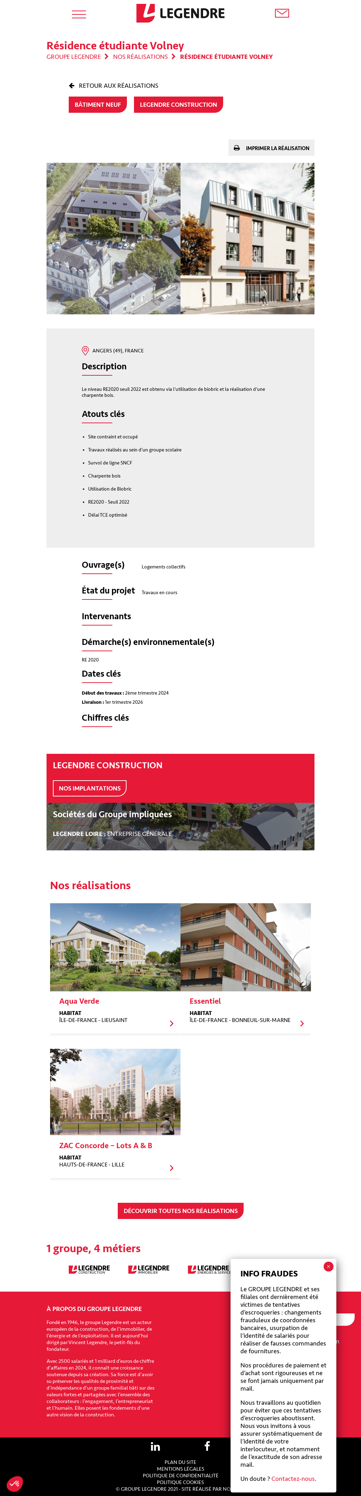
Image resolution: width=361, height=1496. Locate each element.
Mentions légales (180, 1469)
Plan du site (180, 1462)
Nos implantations (90, 788)
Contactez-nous (293, 1479)
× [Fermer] (328, 1266)
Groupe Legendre (74, 57)
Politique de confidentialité (181, 1475)
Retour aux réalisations (118, 86)
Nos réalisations (140, 57)
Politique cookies (180, 1482)
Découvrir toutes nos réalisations (181, 1211)
